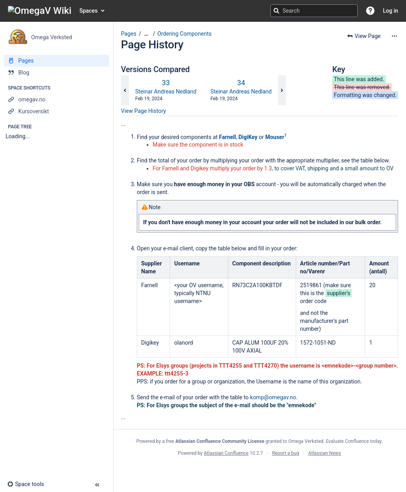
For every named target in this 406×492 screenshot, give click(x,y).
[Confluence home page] (39, 10)
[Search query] (314, 10)
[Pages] (56, 61)
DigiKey (247, 136)
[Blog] (56, 72)
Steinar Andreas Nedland (165, 91)
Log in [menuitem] (390, 11)
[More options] (394, 36)
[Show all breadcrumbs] (146, 34)
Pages (128, 34)
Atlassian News (324, 453)
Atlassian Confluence (226, 453)
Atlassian (259, 470)
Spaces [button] (88, 11)
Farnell (227, 136)
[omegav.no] (56, 99)
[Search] (276, 11)
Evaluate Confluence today (353, 441)
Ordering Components (184, 34)
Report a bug (285, 453)
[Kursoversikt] (56, 111)
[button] (370, 10)
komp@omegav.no (273, 397)
